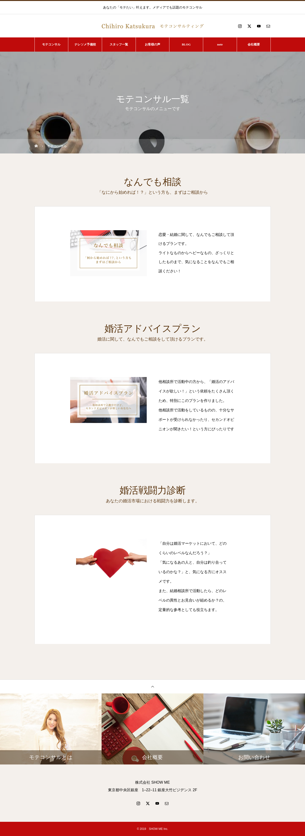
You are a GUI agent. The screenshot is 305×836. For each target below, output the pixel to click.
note (220, 44)
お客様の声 (152, 44)
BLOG (186, 44)
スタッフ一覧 (119, 44)
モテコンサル (51, 44)
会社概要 (254, 44)
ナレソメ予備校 (85, 44)
